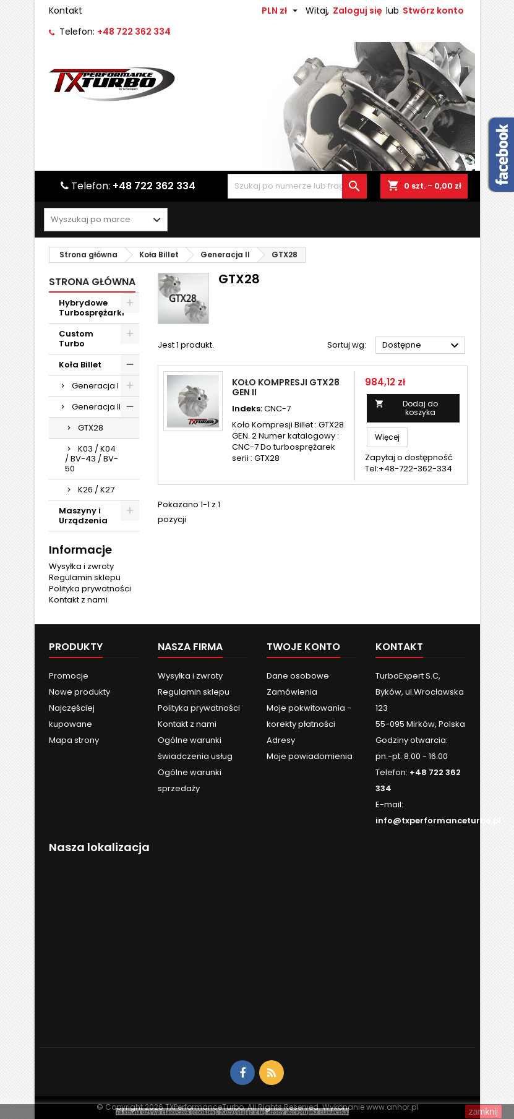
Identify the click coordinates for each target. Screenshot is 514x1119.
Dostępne (422, 345)
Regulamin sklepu (85, 577)
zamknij (483, 1112)
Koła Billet (80, 365)
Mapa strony (74, 740)
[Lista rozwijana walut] (281, 10)
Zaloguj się (357, 10)
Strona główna (92, 282)
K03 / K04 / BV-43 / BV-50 (91, 458)
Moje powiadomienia (310, 756)
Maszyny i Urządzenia (83, 515)
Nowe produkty (79, 692)
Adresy (281, 740)
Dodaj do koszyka (406, 408)
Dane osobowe (298, 676)
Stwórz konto (433, 10)
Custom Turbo (76, 338)
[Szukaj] (297, 186)
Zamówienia (292, 692)
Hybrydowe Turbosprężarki (91, 308)
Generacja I (95, 386)
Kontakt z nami (78, 600)
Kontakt (65, 10)
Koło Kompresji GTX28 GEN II (286, 387)
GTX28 (90, 428)
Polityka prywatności (90, 588)
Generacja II (96, 407)
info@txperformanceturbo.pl (438, 820)
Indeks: (247, 408)
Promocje (68, 676)
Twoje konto (303, 647)
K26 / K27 (96, 489)
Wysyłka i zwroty (81, 566)
